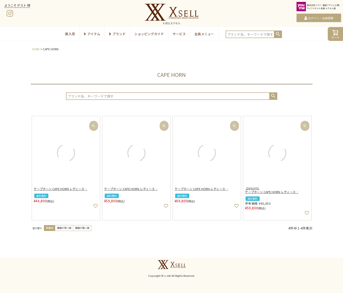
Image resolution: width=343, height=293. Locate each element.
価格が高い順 (82, 228)
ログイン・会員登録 (320, 18)
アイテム (92, 33)
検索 (278, 34)
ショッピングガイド (149, 33)
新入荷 (70, 33)
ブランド (117, 33)
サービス (179, 33)
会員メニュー (204, 33)
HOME (36, 49)
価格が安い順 (64, 228)
